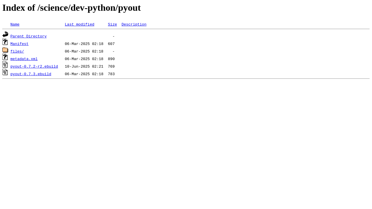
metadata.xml (24, 58)
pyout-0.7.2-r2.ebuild (34, 66)
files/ (17, 51)
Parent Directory (28, 36)
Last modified (79, 24)
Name (14, 24)
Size (112, 24)
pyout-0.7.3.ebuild (30, 73)
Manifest (19, 43)
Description (133, 24)
